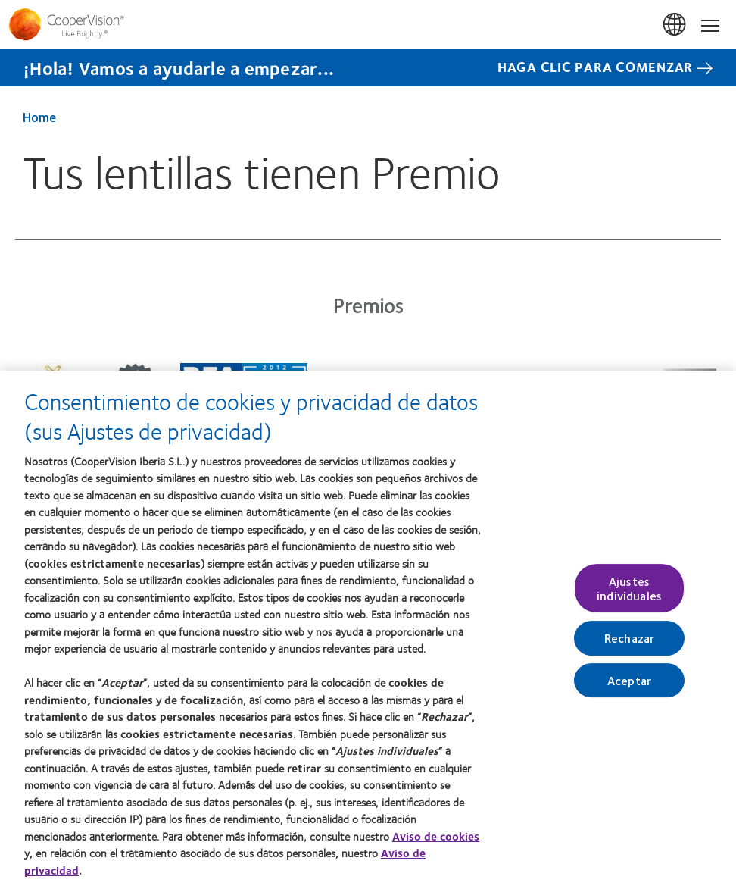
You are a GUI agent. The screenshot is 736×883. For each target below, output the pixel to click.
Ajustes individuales (629, 593)
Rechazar (629, 643)
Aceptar (629, 685)
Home (39, 117)
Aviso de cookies (435, 841)
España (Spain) (675, 25)
